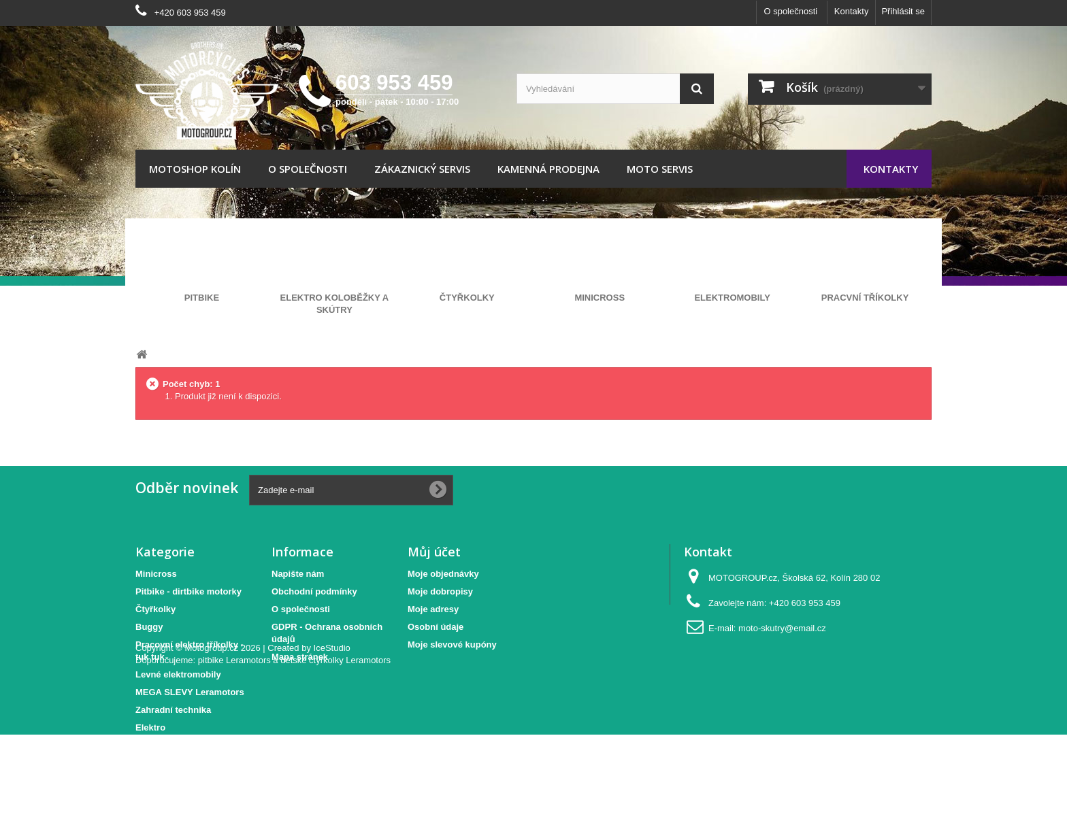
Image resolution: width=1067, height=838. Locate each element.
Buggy (149, 627)
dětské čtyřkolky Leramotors (335, 763)
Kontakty (851, 11)
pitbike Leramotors (234, 763)
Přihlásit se (903, 11)
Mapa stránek (300, 657)
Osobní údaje (435, 627)
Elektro (150, 727)
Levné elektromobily (178, 674)
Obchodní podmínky (314, 591)
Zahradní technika (173, 710)
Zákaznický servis (422, 168)
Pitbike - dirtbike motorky (188, 591)
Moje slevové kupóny (452, 644)
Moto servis (660, 168)
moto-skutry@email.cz (782, 628)
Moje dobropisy (440, 591)
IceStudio (332, 751)
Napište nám (298, 574)
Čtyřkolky (155, 609)
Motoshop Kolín (195, 168)
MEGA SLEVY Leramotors (189, 692)
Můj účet (434, 551)
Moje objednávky (443, 574)
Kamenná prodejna (548, 168)
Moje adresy (433, 609)
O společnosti (790, 11)
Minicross (156, 574)
